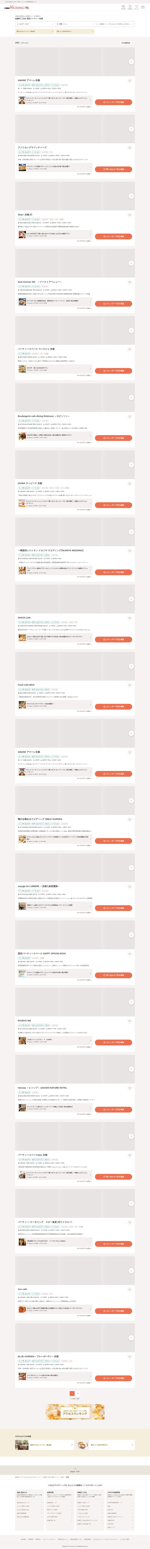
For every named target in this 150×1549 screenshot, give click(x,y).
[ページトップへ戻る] (75, 1470)
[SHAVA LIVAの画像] (75, 599)
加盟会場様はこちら (76, 1539)
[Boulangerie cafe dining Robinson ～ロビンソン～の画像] (75, 397)
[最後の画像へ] (131, 61)
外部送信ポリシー (63, 1539)
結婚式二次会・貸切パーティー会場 (53, 1477)
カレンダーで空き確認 (113, 102)
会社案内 (23, 1539)
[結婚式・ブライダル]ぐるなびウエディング (28, 1477)
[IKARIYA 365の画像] (75, 1002)
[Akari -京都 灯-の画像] (75, 196)
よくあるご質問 (124, 1539)
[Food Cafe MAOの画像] (75, 666)
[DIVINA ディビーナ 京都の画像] (75, 464)
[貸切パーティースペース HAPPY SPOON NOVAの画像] (75, 934)
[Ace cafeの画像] (75, 1270)
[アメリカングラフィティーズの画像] (75, 129)
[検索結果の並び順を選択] (127, 43)
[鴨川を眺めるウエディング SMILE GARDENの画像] (75, 800)
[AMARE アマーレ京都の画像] (75, 61)
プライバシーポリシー (49, 1539)
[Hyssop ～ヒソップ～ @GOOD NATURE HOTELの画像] (75, 1069)
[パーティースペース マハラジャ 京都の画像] (75, 330)
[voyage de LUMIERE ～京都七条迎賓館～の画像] (75, 867)
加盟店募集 (87, 1539)
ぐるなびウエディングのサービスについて (105, 1539)
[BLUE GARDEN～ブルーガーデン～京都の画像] (75, 1337)
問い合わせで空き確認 (113, 169)
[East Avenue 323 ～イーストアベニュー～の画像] (75, 263)
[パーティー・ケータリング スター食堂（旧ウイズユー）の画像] (75, 1203)
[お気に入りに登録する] (129, 80)
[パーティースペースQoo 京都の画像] (75, 1136)
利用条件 (38, 1539)
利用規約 (30, 1539)
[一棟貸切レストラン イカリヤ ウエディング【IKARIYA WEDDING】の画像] (75, 531)
